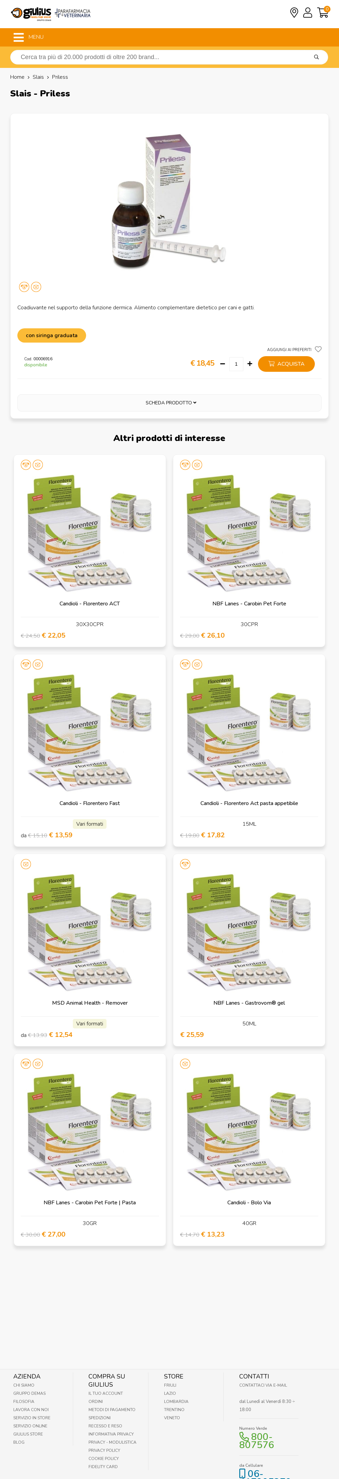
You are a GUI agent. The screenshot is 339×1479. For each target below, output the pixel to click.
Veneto (172, 1418)
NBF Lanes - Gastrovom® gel (249, 1003)
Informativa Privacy (111, 1434)
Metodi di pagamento (111, 1409)
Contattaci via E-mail (263, 1385)
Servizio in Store (31, 1418)
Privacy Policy (104, 1450)
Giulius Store (28, 1434)
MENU (29, 37)
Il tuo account (105, 1393)
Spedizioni (99, 1418)
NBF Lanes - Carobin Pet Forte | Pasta (90, 1202)
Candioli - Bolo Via (249, 1202)
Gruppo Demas (29, 1393)
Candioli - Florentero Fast (90, 803)
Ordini (95, 1401)
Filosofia (23, 1401)
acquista (286, 364)
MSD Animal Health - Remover (90, 1003)
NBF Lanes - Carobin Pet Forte (249, 603)
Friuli (170, 1385)
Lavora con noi (31, 1409)
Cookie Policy (103, 1458)
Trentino (174, 1409)
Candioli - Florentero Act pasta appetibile (249, 803)
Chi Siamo (23, 1385)
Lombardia (176, 1401)
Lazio (170, 1393)
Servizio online (30, 1426)
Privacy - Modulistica (112, 1442)
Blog (19, 1442)
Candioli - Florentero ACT (90, 603)
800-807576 (256, 1440)
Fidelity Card (103, 1466)
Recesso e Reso (105, 1426)
